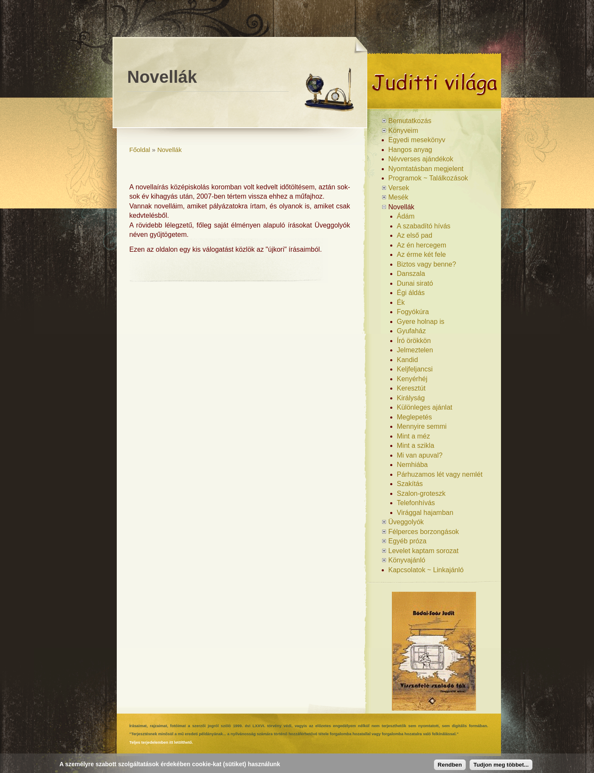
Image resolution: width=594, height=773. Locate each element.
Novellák (169, 149)
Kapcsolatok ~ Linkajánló (426, 569)
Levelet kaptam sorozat (423, 550)
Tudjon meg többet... (501, 765)
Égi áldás (411, 292)
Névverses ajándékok (420, 159)
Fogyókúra (413, 311)
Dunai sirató (415, 283)
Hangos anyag (410, 149)
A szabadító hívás (423, 226)
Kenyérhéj (412, 378)
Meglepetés (414, 417)
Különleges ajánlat (425, 407)
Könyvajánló (406, 560)
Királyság (411, 398)
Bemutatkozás (409, 120)
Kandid (407, 359)
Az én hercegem (422, 245)
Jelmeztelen (415, 350)
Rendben (450, 765)
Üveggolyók (406, 522)
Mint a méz (413, 436)
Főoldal (139, 149)
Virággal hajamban (425, 512)
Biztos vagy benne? (426, 264)
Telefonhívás (416, 502)
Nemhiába (412, 464)
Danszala (411, 273)
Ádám (406, 216)
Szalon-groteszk (421, 493)
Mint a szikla (415, 445)
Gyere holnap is (421, 321)
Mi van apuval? (420, 455)
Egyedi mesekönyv (416, 139)
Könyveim (403, 130)
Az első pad (415, 235)
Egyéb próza (407, 541)
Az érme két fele (421, 254)
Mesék (398, 197)
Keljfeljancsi (415, 369)
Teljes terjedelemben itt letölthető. (161, 742)
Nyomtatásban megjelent (426, 168)
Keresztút (411, 388)
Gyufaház (411, 330)
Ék (401, 302)
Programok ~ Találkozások (428, 178)
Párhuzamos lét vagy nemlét (440, 474)
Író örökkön (414, 340)
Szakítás (410, 483)
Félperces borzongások (423, 531)
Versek (398, 187)
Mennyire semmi (422, 426)
